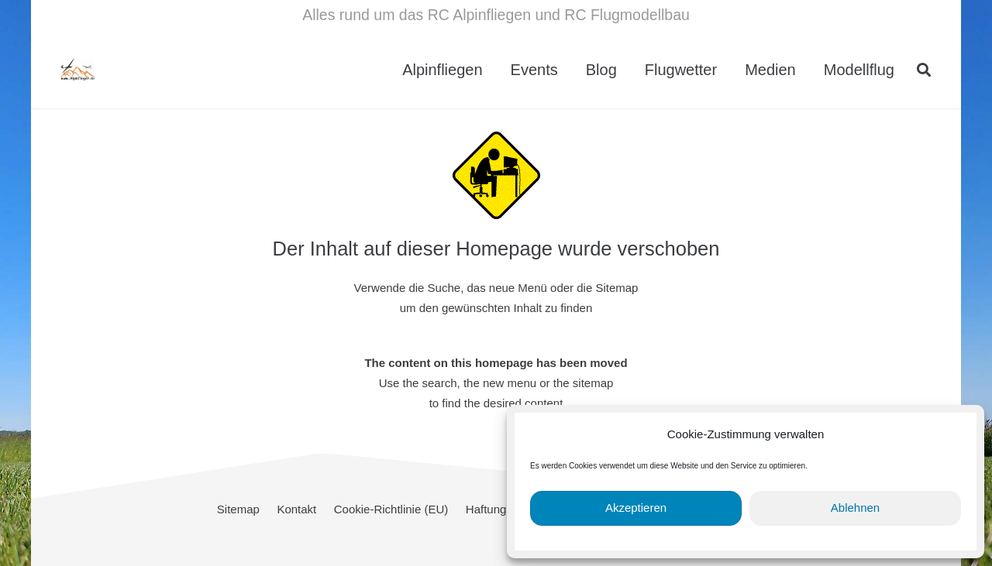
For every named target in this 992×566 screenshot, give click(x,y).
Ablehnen (855, 507)
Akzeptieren (635, 507)
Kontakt (296, 509)
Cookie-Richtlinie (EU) (391, 509)
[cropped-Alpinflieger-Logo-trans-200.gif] (116, 70)
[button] (923, 69)
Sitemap (238, 509)
